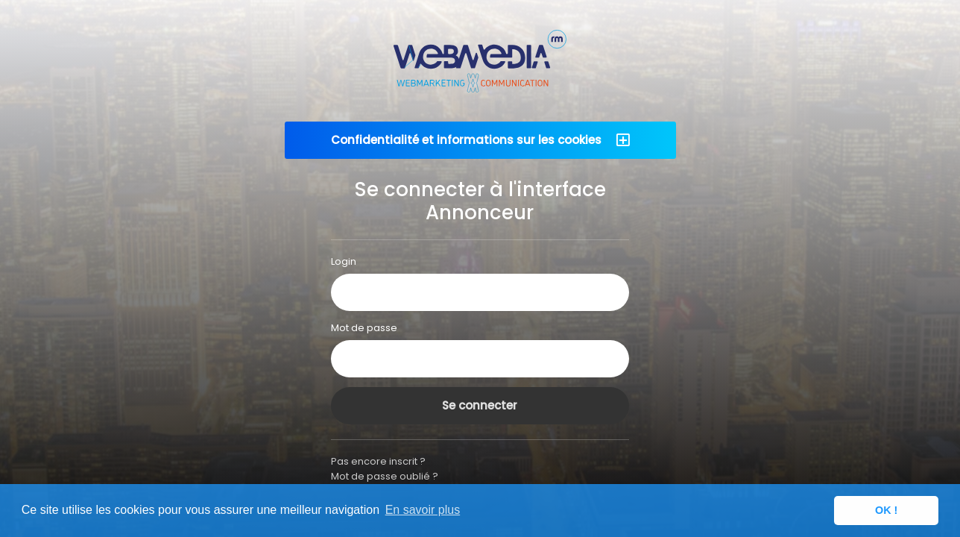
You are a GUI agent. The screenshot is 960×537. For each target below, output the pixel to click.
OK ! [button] (886, 510)
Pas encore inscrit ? (378, 461)
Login (343, 261)
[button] (480, 140)
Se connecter (479, 405)
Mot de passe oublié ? (384, 476)
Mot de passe (364, 328)
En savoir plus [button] (423, 509)
